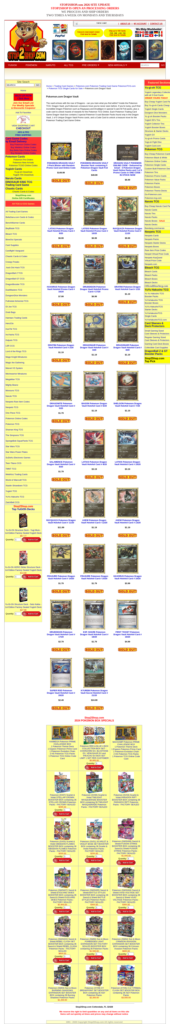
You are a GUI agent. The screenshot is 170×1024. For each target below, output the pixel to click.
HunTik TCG (11, 329)
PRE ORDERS (90, 65)
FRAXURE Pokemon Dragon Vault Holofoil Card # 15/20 (94, 577)
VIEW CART (101, 23)
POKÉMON (31, 65)
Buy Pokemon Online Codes (23, 144)
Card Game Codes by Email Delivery (16, 140)
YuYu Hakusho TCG (15, 497)
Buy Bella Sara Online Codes (23, 150)
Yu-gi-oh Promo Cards (155, 138)
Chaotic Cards (14, 188)
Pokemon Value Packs (155, 179)
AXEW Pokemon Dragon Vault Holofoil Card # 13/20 (128, 521)
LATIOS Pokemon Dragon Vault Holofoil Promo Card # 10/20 (94, 231)
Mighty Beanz (12, 385)
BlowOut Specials (14, 239)
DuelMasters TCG (14, 290)
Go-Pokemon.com (153, 194)
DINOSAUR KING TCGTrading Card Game (18, 183)
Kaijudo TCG (11, 340)
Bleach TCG (11, 234)
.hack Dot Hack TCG (15, 267)
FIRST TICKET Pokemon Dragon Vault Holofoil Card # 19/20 (127, 634)
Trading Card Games (64, 86)
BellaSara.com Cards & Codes (20, 217)
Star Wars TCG (13, 446)
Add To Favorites (23, 112)
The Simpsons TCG (15, 435)
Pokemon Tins (151, 172)
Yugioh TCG (11, 491)
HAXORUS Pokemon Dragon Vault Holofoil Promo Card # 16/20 (61, 289)
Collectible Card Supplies (156, 347)
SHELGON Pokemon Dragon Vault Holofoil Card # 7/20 (128, 404)
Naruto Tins (150, 213)
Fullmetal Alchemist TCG (17, 301)
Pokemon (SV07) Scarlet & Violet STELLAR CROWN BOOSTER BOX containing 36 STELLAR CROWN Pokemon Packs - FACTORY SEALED (62, 798)
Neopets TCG (12, 407)
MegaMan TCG (13, 379)
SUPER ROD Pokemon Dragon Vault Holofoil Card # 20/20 (61, 693)
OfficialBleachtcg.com (156, 286)
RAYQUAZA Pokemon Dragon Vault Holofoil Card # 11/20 (61, 521)
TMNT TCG (11, 469)
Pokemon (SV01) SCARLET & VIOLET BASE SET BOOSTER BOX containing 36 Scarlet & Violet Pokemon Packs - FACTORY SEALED (94, 845)
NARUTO (50, 65)
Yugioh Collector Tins (154, 124)
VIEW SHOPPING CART (23, 125)
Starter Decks (162, 131)
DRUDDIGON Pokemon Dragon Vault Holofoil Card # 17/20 (61, 634)
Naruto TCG (11, 396)
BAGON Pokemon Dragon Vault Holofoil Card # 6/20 (94, 404)
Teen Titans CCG (13, 463)
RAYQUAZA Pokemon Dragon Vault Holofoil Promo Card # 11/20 (127, 231)
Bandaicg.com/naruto (154, 228)
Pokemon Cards (15, 156)
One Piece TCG (13, 413)
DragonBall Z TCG (14, 273)
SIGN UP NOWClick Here (23, 97)
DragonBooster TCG (15, 284)
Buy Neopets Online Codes (23, 153)
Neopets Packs (152, 239)
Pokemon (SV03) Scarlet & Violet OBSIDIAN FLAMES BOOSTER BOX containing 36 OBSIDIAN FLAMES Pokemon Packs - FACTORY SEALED (62, 845)
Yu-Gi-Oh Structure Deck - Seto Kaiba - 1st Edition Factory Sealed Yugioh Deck (23, 604)
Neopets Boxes (152, 246)
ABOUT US (125, 24)
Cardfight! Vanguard (15, 251)
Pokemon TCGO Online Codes (23, 165)
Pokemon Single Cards (155, 165)
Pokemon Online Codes (17, 418)
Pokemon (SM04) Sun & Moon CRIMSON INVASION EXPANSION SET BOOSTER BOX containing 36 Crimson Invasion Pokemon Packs (126, 942)
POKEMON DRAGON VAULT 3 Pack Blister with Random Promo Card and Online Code (61, 165)
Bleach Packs (151, 275)
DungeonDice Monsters (16, 295)
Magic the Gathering (15, 362)
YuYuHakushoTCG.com (156, 320)
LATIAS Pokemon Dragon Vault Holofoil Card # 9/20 (94, 463)
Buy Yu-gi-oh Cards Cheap (157, 105)
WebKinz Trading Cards (17, 474)
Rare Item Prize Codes (155, 250)
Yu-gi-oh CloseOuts (23, 172)
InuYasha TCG (12, 334)
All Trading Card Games (17, 211)
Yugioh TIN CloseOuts (23, 175)
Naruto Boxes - (155, 221)
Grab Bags (11, 312)
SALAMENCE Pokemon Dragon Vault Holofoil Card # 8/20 (61, 464)
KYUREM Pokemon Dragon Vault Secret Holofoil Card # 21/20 (94, 693)
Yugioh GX (150, 135)
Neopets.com (151, 264)
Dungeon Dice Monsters (156, 113)
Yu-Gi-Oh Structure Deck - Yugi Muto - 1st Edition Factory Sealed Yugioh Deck (23, 530)
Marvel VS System (14, 368)
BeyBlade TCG (12, 228)
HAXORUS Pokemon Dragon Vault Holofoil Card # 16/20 (127, 577)
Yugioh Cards (13, 169)
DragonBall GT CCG (15, 278)
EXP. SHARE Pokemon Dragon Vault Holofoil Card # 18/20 (94, 634)
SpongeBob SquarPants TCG (19, 441)
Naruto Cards (13, 178)
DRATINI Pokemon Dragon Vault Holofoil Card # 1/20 (128, 288)
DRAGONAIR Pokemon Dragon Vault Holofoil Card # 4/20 (127, 347)
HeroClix (10, 323)
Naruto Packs (151, 217)
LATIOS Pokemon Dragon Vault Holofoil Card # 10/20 (128, 463)
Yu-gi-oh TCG (153, 87)
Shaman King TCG (14, 429)
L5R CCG (10, 346)
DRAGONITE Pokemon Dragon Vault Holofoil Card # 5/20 (61, 405)
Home (23, 90)
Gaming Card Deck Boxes (157, 344)
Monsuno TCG (12, 390)
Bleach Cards (151, 271)
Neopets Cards (152, 235)
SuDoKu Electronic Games (18, 457)
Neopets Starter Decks (155, 243)
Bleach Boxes (151, 279)
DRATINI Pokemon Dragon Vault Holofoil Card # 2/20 (61, 346)
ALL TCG (68, 65)
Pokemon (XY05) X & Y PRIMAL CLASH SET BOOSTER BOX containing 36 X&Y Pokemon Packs (126, 990)
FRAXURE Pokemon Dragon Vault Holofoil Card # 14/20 (61, 577)
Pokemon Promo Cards (155, 176)
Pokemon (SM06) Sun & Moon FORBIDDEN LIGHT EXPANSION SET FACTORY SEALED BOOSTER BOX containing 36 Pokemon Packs (94, 942)
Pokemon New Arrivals (23, 162)
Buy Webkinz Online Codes (23, 147)
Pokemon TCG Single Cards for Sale (66, 88)
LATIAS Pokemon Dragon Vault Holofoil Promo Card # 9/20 (61, 231)
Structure (149, 131)
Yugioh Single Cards (154, 109)
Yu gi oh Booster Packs (155, 116)
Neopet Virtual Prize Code (157, 254)
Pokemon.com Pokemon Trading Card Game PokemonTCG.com (106, 86)
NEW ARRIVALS (117, 65)
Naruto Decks (151, 224)
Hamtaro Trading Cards (16, 318)
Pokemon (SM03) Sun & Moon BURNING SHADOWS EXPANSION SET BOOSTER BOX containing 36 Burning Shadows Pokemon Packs (62, 991)
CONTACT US (156, 24)
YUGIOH (12, 65)
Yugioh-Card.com (153, 146)
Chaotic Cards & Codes (23, 191)
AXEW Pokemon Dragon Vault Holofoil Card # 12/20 (94, 521)
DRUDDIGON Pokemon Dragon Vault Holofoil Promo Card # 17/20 (94, 289)
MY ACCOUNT (140, 24)
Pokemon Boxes (152, 187)
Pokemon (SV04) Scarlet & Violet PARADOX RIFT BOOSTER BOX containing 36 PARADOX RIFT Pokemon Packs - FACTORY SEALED (126, 798)
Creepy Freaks (12, 262)
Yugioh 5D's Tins (152, 120)
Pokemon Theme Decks (156, 190)
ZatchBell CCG (13, 502)
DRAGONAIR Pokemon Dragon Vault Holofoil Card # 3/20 (94, 347)
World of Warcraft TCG (16, 480)
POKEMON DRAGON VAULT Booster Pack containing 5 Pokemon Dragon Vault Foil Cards (94, 166)
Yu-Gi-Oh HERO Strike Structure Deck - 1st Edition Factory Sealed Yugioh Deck (23, 567)
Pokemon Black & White (156, 157)
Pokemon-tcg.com (153, 198)
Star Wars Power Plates (17, 452)
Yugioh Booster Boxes (155, 127)
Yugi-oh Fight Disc (153, 142)
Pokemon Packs (152, 183)
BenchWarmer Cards (15, 223)
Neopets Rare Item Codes (18, 401)
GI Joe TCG (11, 306)
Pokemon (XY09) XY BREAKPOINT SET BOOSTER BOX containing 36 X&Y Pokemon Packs (94, 990)
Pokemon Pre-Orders (23, 159)
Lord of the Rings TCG (16, 351)
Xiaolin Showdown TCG (17, 485)
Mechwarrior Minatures (16, 374)
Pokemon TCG (12, 424)
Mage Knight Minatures (16, 357)
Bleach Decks (151, 282)
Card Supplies (12, 245)
